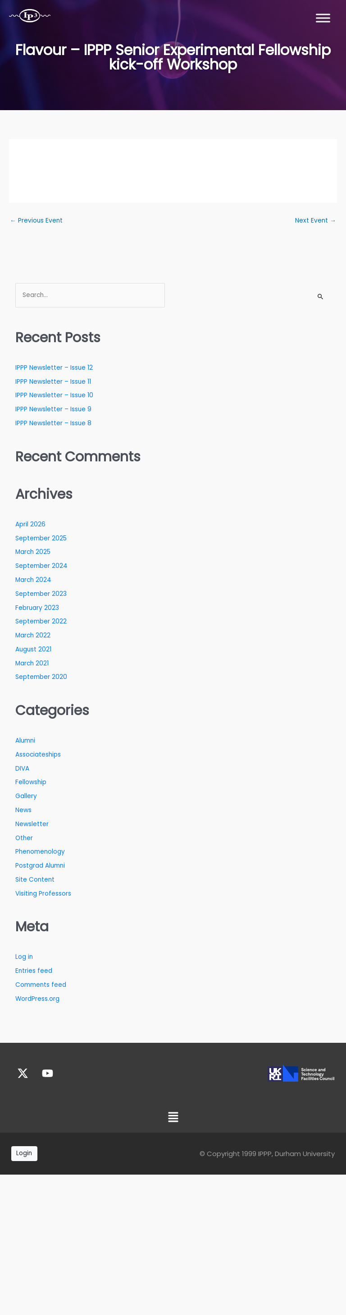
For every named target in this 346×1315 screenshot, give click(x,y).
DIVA (22, 768)
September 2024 (41, 566)
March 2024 (33, 580)
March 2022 (32, 635)
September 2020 (41, 677)
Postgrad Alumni (40, 865)
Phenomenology (40, 851)
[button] (173, 1118)
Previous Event (36, 220)
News (23, 810)
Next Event (315, 220)
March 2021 (32, 663)
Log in (24, 957)
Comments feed (40, 984)
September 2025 (41, 538)
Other (24, 838)
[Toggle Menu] (323, 18)
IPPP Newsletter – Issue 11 (53, 381)
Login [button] (24, 1153)
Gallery (26, 796)
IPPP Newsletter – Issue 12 (54, 367)
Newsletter (32, 824)
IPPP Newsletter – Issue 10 (54, 395)
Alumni (25, 740)
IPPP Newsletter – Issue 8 (53, 423)
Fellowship (30, 782)
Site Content (35, 879)
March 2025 (32, 552)
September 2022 (41, 621)
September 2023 (41, 594)
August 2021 (33, 649)
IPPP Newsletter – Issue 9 (53, 409)
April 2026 (30, 524)
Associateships (38, 754)
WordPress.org (37, 998)
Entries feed (33, 971)
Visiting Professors (43, 893)
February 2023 (37, 608)
